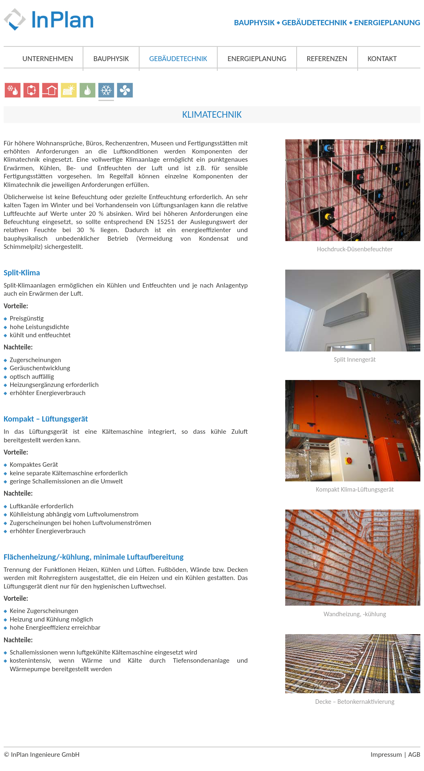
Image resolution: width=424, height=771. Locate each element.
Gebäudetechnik (178, 58)
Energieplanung (256, 58)
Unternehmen (47, 58)
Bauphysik (111, 58)
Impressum (386, 754)
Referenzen (327, 58)
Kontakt (382, 58)
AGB (414, 754)
